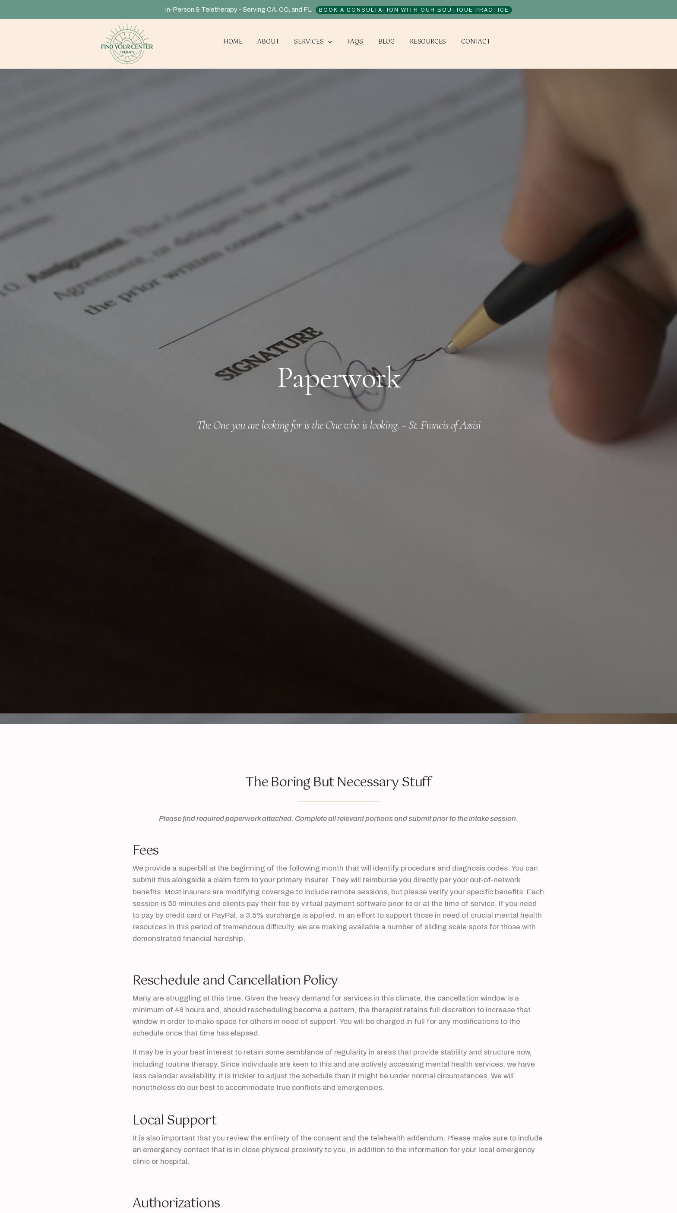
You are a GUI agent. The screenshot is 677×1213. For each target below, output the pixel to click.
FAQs (355, 42)
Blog (386, 42)
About (268, 42)
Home (232, 42)
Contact (475, 42)
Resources (428, 42)
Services (313, 42)
